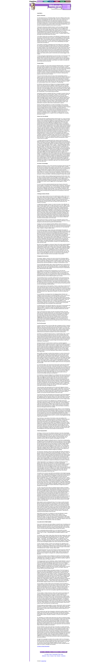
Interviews (52, 655)
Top (45, 654)
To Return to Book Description (43, 646)
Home (62, 654)
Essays (50, 654)
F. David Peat (43, 660)
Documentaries (55, 654)
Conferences (63, 655)
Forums (48, 655)
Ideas (55, 655)
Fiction (59, 654)
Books (48, 654)
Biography (58, 655)
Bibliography (44, 655)
